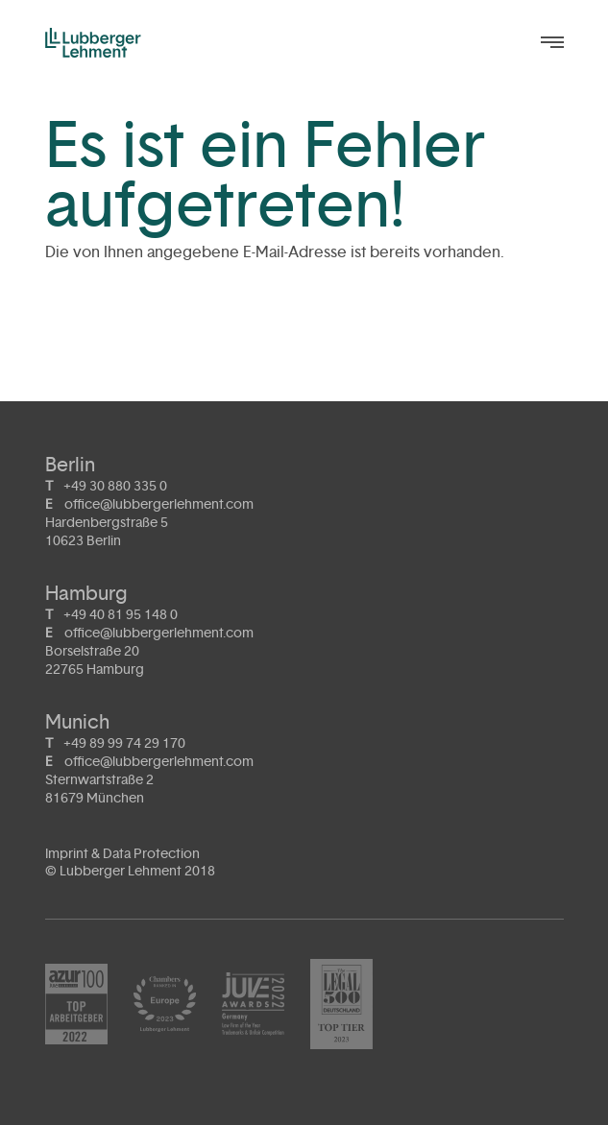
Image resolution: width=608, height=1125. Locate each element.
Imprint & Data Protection (122, 854)
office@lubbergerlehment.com (159, 504)
